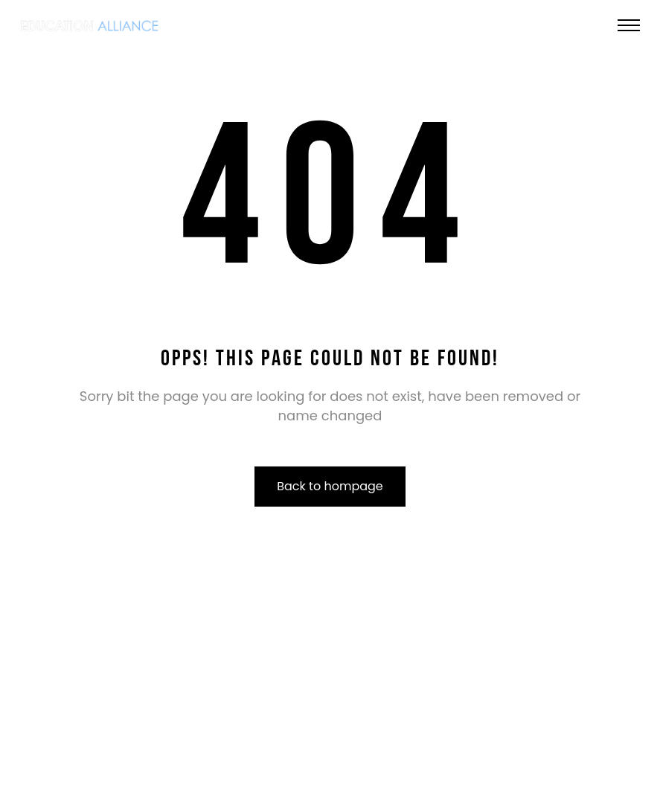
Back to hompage (330, 486)
